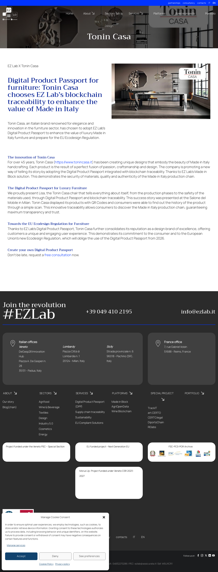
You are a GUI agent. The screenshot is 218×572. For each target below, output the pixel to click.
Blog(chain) (10, 407)
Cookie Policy (46, 564)
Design (109, 26)
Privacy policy (62, 564)
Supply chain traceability (90, 412)
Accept (21, 556)
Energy (43, 434)
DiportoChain (156, 422)
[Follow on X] (206, 555)
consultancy (189, 2)
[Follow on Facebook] (198, 555)
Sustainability (83, 417)
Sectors (112, 13)
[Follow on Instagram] (202, 555)
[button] (104, 517)
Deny (55, 556)
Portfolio (210, 13)
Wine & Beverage (49, 407)
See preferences (89, 556)
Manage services (16, 545)
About (89, 13)
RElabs (152, 427)
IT (209, 2)
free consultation (57, 255)
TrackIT (152, 408)
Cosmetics (45, 429)
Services (136, 13)
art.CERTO (154, 413)
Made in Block (120, 402)
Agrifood (44, 402)
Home (69, 13)
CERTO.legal (155, 417)
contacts (201, 2)
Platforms (159, 13)
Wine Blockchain (121, 411)
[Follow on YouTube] (213, 555)
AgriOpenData (120, 406)
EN (214, 2)
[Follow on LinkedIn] (209, 555)
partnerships (174, 2)
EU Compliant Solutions (89, 423)
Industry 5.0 (46, 423)
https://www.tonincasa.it (73, 162)
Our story (8, 402)
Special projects (185, 13)
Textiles (43, 412)
